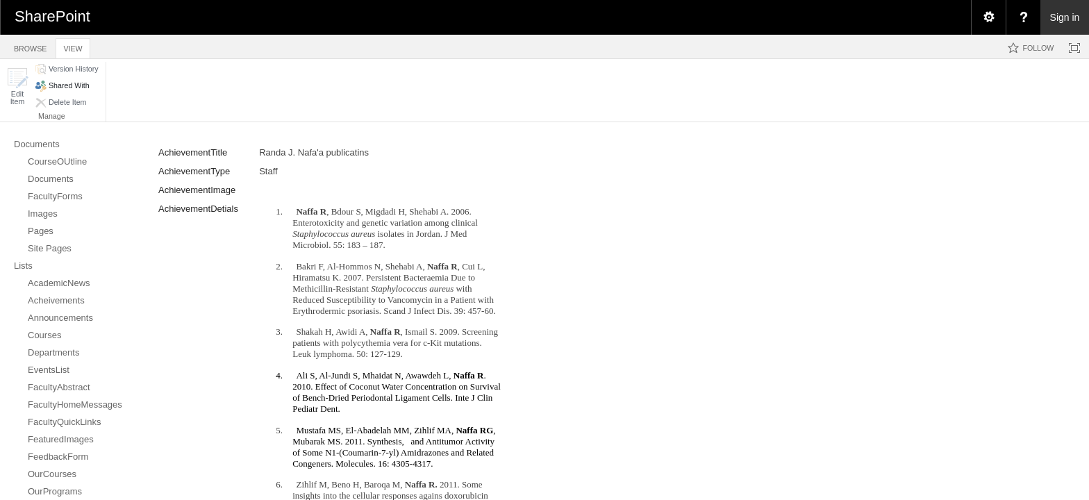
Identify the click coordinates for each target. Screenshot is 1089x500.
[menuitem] (988, 17)
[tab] (30, 46)
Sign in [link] (1065, 17)
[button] (17, 86)
